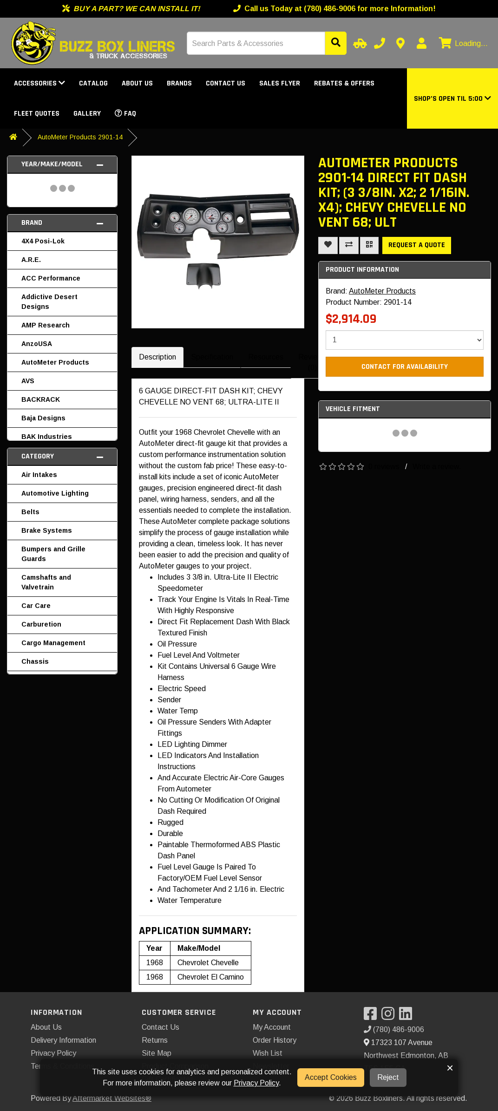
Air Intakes (39, 474)
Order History (274, 1040)
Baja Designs (43, 418)
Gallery (87, 113)
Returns (155, 1040)
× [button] (449, 1068)
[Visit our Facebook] (372, 1016)
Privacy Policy (53, 1053)
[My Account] (421, 43)
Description (157, 357)
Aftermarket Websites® (111, 1098)
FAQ (125, 113)
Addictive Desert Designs (49, 301)
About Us (137, 83)
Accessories (39, 83)
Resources (265, 357)
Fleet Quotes (36, 113)
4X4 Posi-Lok (43, 241)
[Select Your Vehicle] (358, 43)
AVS (27, 381)
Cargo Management (53, 643)
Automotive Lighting (55, 493)
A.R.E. (31, 259)
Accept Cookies (331, 1077)
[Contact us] (400, 43)
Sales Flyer (279, 83)
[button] (452, 99)
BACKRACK (40, 399)
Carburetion (41, 624)
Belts (30, 512)
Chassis (35, 661)
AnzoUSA (36, 343)
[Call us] (379, 43)
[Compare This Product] (349, 245)
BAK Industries (46, 436)
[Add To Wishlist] (328, 245)
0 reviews (384, 467)
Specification (212, 357)
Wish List (267, 1053)
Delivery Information (63, 1040)
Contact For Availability (404, 367)
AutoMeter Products (55, 362)
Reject (388, 1077)
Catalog (93, 83)
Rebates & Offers (344, 83)
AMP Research (45, 325)
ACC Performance (50, 278)
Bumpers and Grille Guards (53, 553)
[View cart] (462, 43)
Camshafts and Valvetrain (46, 582)
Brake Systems (46, 530)
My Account (272, 1027)
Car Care (36, 605)
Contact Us (225, 83)
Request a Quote (416, 245)
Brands (179, 83)
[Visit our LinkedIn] (408, 1016)
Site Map (156, 1053)
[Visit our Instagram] (390, 1016)
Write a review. (437, 467)
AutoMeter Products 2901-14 (80, 137)
